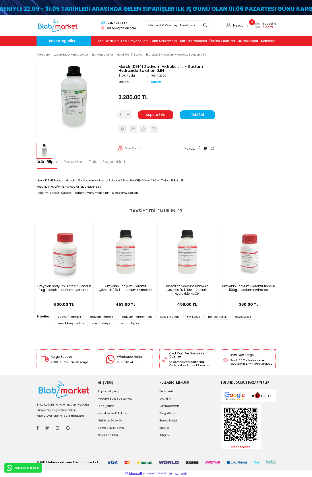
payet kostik (243, 317)
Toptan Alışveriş (108, 391)
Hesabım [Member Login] (240, 25)
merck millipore (128, 323)
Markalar (268, 41)
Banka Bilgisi (168, 420)
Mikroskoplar (247, 41)
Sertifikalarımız (169, 406)
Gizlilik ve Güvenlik (110, 420)
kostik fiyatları (169, 317)
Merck (156, 82)
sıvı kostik (193, 317)
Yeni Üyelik (166, 391)
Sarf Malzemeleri (193, 41)
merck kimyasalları (71, 323)
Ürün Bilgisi (47, 161)
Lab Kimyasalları (134, 41)
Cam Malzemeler (164, 41)
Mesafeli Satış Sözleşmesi (115, 398)
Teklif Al (197, 114)
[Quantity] (124, 114)
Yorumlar (73, 161)
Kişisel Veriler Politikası (112, 413)
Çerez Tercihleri (108, 435)
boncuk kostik (217, 317)
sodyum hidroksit (101, 317)
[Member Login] (228, 25)
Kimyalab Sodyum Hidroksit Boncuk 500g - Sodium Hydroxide (248, 288)
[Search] (177, 25)
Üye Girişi (165, 398)
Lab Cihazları (108, 41)
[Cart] (265, 25)
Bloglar (164, 428)
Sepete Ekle (155, 114)
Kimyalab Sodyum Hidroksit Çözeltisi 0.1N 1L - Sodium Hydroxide (125, 288)
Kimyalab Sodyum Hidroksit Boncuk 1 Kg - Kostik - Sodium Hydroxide (64, 288)
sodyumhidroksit (69, 317)
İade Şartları (106, 406)
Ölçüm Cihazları (222, 41)
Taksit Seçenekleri (107, 161)
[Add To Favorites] (154, 129)
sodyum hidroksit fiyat (137, 317)
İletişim (164, 435)
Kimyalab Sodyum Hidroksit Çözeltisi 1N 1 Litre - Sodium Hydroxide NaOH (187, 290)
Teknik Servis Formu (111, 428)
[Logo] (58, 25)
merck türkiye (101, 323)
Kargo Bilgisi (167, 413)
